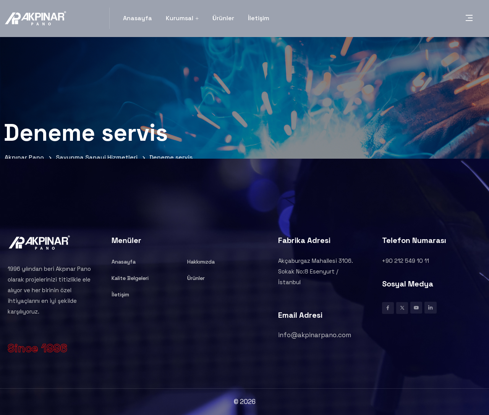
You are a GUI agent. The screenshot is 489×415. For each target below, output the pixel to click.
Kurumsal (182, 18)
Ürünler (223, 18)
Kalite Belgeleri (130, 278)
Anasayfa (137, 18)
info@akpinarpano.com (314, 335)
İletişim (258, 18)
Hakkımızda (201, 261)
